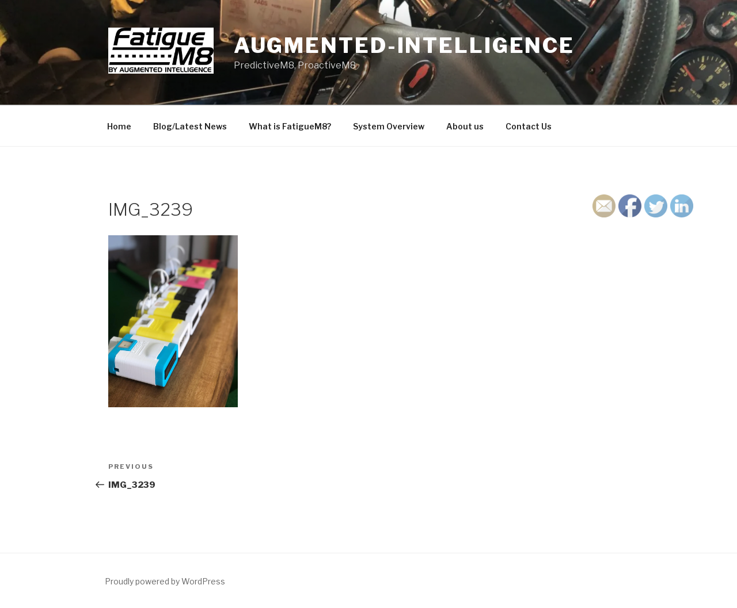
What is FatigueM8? (290, 126)
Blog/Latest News (190, 126)
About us (465, 126)
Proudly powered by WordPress (165, 581)
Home (119, 126)
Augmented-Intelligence (404, 45)
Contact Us (529, 126)
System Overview (388, 126)
